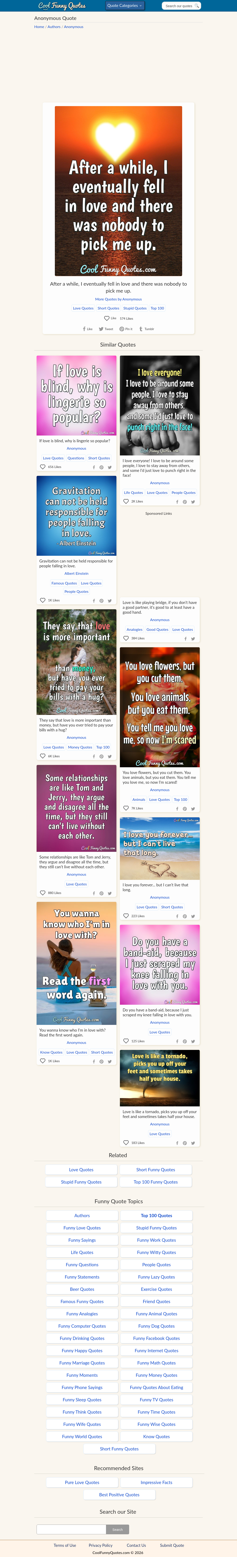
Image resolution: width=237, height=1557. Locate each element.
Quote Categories (124, 6)
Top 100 (157, 308)
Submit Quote (172, 1545)
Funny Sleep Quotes (82, 1399)
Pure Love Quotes (82, 1482)
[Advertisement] (118, 63)
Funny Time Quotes (156, 1412)
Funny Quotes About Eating (156, 1387)
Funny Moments (82, 1375)
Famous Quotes (64, 583)
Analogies (134, 629)
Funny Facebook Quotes (156, 1338)
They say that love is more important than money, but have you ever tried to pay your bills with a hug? (76, 725)
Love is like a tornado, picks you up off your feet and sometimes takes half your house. (160, 1114)
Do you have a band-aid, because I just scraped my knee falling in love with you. (157, 1012)
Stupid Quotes (135, 308)
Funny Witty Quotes (156, 1252)
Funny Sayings (82, 1240)
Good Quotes (157, 629)
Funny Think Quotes (82, 1412)
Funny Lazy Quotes (156, 1276)
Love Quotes (83, 308)
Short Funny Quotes (155, 1169)
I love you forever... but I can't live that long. (155, 887)
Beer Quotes (82, 1289)
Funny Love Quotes (82, 1227)
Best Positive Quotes (119, 1494)
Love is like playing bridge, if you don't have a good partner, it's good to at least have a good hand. (160, 607)
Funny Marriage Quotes (82, 1362)
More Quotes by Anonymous (118, 299)
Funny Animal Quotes (156, 1313)
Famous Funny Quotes (82, 1301)
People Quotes (184, 492)
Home (39, 26)
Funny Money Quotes (156, 1375)
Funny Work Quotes (156, 1240)
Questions (76, 458)
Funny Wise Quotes (156, 1424)
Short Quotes (108, 308)
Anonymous (73, 26)
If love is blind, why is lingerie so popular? (74, 440)
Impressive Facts (156, 1482)
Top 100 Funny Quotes (156, 1181)
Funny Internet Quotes (156, 1350)
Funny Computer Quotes (82, 1326)
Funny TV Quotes (156, 1399)
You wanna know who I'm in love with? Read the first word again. (72, 1032)
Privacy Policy (101, 1545)
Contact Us (136, 1545)
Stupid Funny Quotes (81, 1181)
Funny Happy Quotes (82, 1350)
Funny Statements (82, 1276)
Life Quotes (133, 492)
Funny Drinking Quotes (82, 1338)
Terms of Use (65, 1545)
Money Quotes (80, 747)
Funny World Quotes (82, 1436)
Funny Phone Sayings (82, 1387)
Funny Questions (82, 1264)
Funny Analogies (82, 1313)
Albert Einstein (76, 573)
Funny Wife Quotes (82, 1424)
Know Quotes (51, 1052)
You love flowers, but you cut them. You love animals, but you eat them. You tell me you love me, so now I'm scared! (159, 777)
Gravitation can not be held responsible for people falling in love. (76, 563)
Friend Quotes (156, 1301)
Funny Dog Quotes (156, 1326)
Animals (138, 799)
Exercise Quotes (156, 1289)
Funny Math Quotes (156, 1362)
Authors (54, 26)
